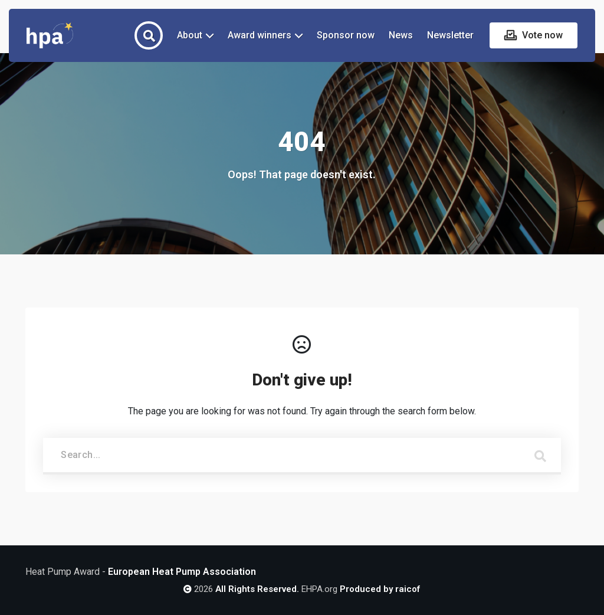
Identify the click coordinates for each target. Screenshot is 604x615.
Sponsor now (346, 35)
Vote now (541, 35)
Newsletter (450, 35)
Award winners (259, 35)
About (189, 35)
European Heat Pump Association (182, 571)
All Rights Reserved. (257, 589)
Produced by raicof (380, 589)
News (401, 35)
